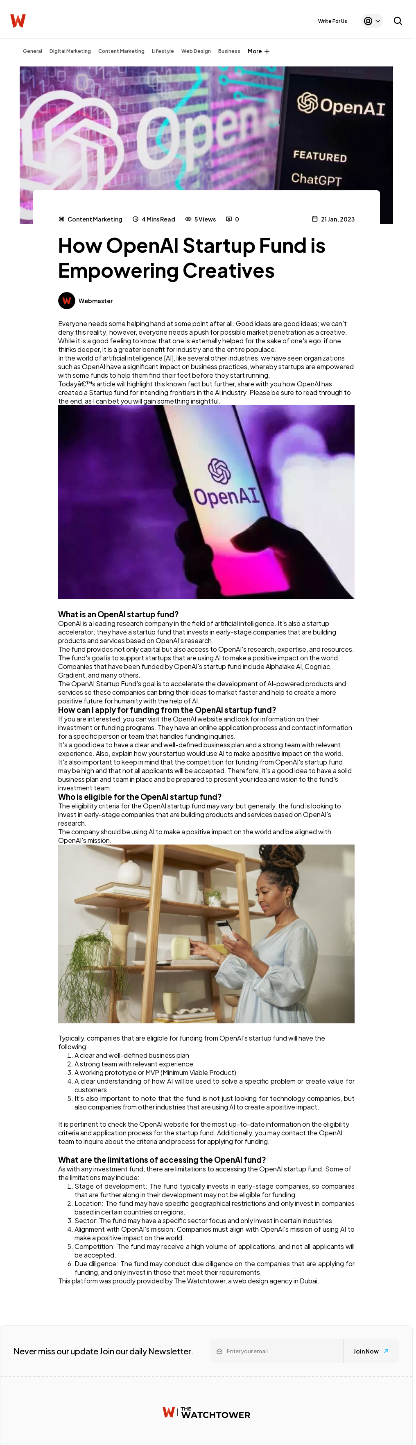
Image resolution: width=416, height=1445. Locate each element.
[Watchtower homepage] (206, 1412)
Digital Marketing (70, 51)
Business (229, 51)
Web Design (196, 51)
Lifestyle (163, 51)
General (32, 51)
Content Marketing (121, 51)
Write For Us (332, 21)
